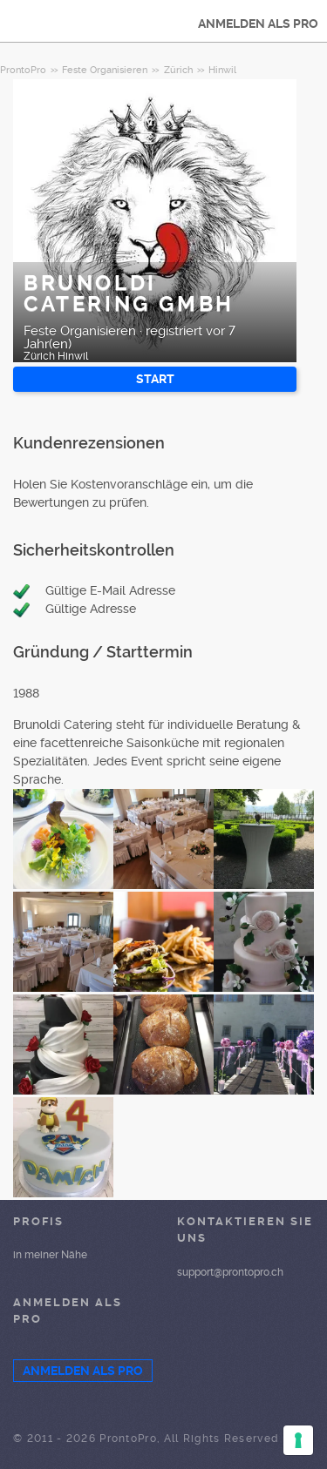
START (155, 379)
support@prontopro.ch (230, 1272)
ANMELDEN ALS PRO (258, 23)
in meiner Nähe (50, 1255)
